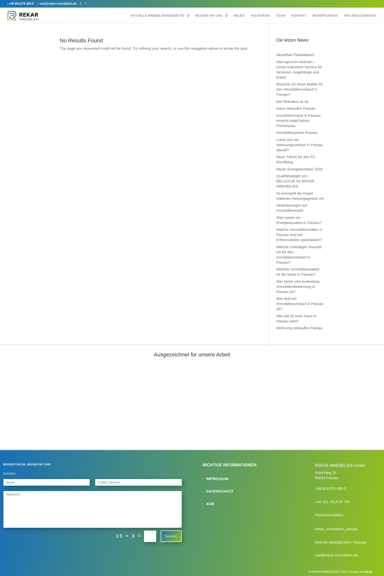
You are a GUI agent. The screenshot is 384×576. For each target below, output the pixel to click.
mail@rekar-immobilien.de (336, 555)
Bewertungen (325, 15)
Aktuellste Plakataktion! (295, 55)
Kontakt (298, 15)
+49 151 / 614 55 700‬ (332, 502)
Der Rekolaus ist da (292, 101)
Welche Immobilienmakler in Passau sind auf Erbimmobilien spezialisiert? (299, 234)
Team (280, 15)
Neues (239, 15)
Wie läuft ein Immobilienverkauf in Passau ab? (300, 303)
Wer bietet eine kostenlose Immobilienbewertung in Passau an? (298, 286)
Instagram (260, 15)
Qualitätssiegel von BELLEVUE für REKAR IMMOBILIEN (295, 181)
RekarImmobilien (330, 515)
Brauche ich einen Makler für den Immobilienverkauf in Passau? (299, 89)
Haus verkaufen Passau (295, 108)
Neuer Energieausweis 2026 (299, 169)
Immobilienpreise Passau (297, 132)
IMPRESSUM (217, 479)
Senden (171, 536)
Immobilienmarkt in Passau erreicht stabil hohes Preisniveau (298, 120)
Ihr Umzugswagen (360, 15)
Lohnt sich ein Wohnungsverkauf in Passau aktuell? (299, 145)
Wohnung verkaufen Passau (299, 328)
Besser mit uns (208, 15)
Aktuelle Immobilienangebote (157, 15)
